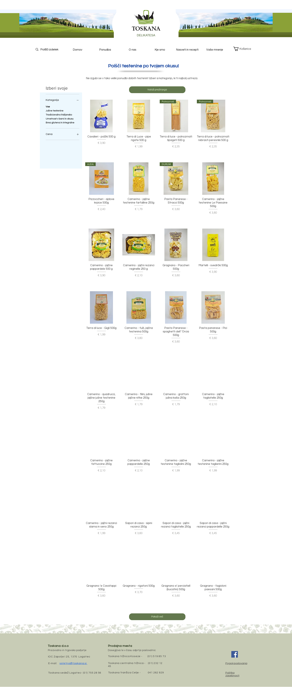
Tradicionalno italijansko (59, 114)
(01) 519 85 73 (156, 656)
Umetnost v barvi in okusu (59, 118)
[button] (244, 49)
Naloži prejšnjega (157, 89)
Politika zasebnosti (232, 674)
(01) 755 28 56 (92, 672)
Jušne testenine (55, 110)
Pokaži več (157, 616)
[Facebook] (234, 654)
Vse (48, 106)
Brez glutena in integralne (60, 122)
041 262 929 (156, 672)
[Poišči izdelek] (52, 49)
